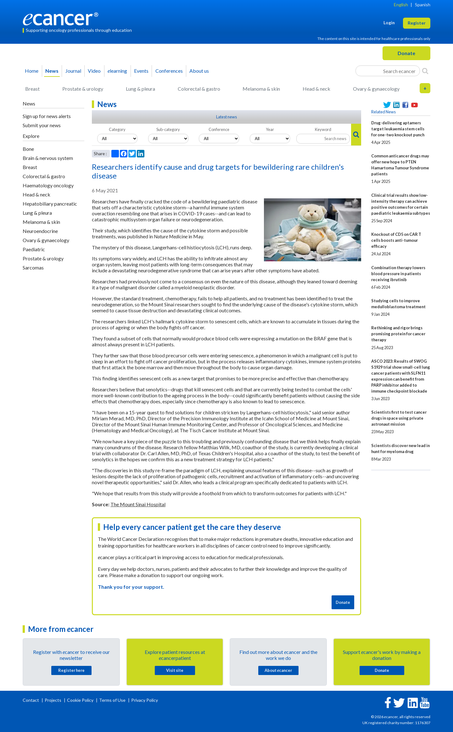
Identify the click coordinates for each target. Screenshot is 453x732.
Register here (71, 670)
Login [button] (389, 22)
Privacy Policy (144, 700)
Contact (31, 700)
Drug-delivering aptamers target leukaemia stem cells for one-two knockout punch (397, 128)
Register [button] (417, 23)
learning (117, 71)
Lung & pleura (140, 89)
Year (270, 129)
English (401, 4)
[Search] (425, 70)
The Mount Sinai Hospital (137, 504)
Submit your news (42, 125)
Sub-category (168, 129)
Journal (73, 71)
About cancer (278, 670)
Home (31, 71)
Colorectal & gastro (199, 89)
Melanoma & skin (261, 89)
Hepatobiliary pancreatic (50, 204)
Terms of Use (112, 700)
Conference (219, 129)
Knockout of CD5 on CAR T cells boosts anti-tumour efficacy (396, 240)
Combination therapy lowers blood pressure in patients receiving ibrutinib (398, 273)
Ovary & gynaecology (376, 89)
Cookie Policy (80, 700)
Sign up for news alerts (47, 116)
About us (199, 71)
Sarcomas (33, 267)
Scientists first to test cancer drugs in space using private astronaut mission (399, 418)
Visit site (174, 670)
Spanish (422, 4)
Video (94, 71)
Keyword (323, 129)
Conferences (169, 71)
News (52, 71)
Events (141, 71)
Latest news (226, 116)
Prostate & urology (82, 89)
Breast (32, 89)
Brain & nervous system (48, 158)
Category (117, 129)
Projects (53, 700)
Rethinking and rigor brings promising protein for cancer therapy (398, 333)
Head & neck (316, 89)
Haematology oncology (48, 185)
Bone (28, 149)
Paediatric (34, 249)
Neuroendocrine (40, 231)
